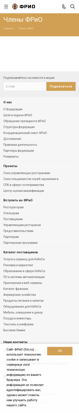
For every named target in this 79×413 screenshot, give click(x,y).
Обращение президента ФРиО (24, 121)
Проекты (10, 166)
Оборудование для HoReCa (22, 306)
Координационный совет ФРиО (25, 133)
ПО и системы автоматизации (24, 277)
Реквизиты (11, 156)
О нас (7, 102)
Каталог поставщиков (20, 252)
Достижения (12, 138)
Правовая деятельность (20, 144)
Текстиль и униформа (18, 324)
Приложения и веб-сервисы (22, 283)
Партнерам (11, 237)
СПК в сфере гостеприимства (23, 185)
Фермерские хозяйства (19, 294)
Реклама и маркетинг (18, 265)
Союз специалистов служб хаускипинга (30, 179)
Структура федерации (19, 127)
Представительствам (18, 231)
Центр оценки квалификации (23, 190)
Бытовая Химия (14, 330)
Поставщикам (13, 219)
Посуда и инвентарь (17, 318)
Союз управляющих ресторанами (26, 173)
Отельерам (11, 213)
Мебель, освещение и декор (23, 312)
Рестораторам (13, 207)
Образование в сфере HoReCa (24, 271)
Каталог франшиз (15, 288)
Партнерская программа (20, 242)
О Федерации (12, 109)
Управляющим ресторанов (22, 225)
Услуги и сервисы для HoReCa (24, 259)
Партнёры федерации (18, 150)
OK (60, 351)
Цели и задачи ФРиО (17, 115)
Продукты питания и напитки (23, 300)
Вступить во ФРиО (18, 200)
